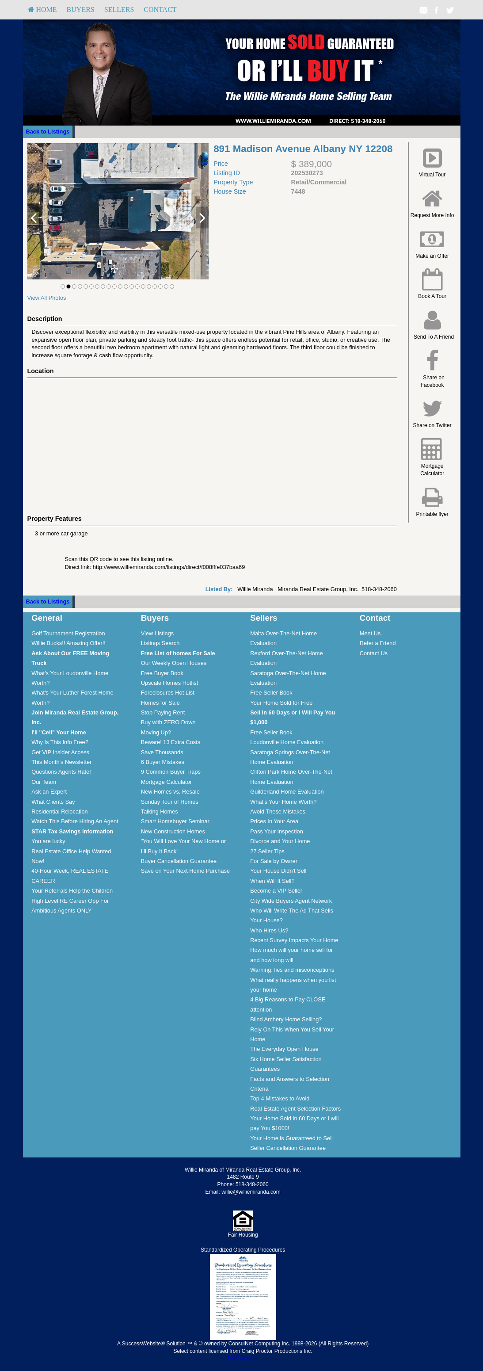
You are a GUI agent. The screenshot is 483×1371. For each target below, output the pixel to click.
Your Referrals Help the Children (72, 890)
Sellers (119, 9)
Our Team (43, 782)
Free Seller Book (271, 692)
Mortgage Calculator (166, 782)
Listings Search (160, 643)
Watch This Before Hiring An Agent (74, 821)
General (46, 617)
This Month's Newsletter (61, 762)
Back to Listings (48, 131)
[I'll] (58, 732)
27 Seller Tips (267, 851)
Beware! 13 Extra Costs (170, 742)
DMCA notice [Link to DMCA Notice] (243, 1359)
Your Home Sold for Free (281, 702)
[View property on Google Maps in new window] (210, 444)
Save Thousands (162, 752)
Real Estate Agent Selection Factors (295, 1108)
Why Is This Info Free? (59, 742)
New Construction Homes (173, 831)
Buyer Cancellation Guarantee (179, 861)
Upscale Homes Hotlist (169, 683)
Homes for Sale (160, 702)
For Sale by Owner (273, 861)
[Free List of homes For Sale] (178, 653)
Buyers (81, 9)
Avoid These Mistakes (277, 811)
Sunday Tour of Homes (169, 801)
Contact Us (374, 653)
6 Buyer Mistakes (162, 762)
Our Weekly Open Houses (173, 663)
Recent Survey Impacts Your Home (294, 940)
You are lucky (48, 841)
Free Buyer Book (162, 673)
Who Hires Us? (269, 930)
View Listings (157, 633)
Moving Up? (156, 732)
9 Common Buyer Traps (171, 771)
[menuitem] (42, 9)
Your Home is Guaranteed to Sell (291, 1138)
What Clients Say (53, 801)
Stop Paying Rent (163, 712)
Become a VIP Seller (276, 890)
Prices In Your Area (274, 821)
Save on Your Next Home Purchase (185, 870)
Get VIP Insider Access (60, 752)
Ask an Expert (49, 791)
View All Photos (46, 297)
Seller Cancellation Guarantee (288, 1148)
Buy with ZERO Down (168, 722)
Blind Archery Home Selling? (286, 1019)
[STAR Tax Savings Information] (72, 831)
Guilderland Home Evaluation (286, 791)
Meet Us (370, 633)
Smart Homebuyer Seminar (175, 821)
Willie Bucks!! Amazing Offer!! (68, 643)
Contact (160, 9)
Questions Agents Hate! (61, 771)
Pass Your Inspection (276, 831)
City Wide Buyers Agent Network (291, 900)
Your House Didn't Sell (278, 870)
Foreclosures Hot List (167, 692)
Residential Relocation (59, 811)
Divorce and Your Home (280, 841)
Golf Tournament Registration (68, 633)
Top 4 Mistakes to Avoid (279, 1098)
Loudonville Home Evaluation (286, 742)
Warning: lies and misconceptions (292, 969)
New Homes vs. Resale (170, 791)
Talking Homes (159, 811)
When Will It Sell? (272, 881)
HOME (42, 9)
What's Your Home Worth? (283, 801)
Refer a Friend (378, 643)
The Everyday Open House (284, 1049)
